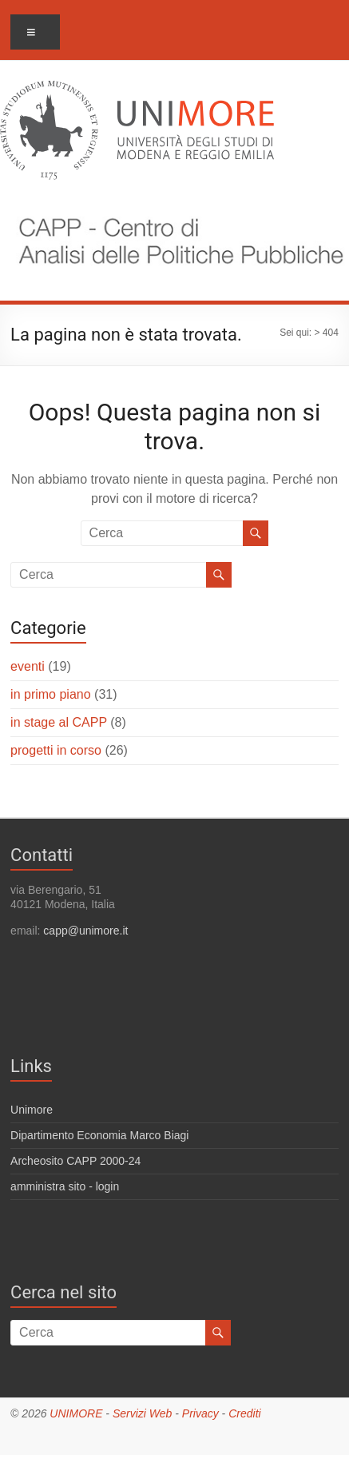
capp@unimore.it (85, 930)
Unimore (31, 1109)
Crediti (244, 1413)
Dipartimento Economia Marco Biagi (99, 1135)
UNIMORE (76, 1413)
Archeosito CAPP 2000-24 (75, 1160)
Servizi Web (142, 1413)
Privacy (200, 1413)
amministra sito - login (64, 1186)
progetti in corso (55, 750)
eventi (27, 666)
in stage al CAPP (58, 722)
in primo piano (50, 694)
